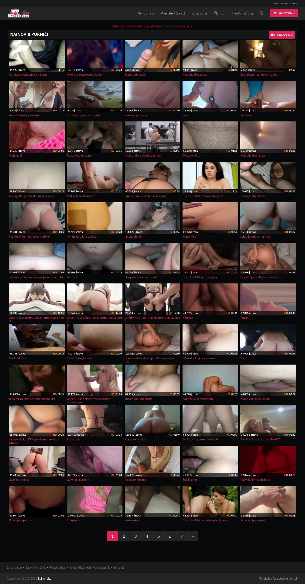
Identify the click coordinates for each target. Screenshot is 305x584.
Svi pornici (146, 13)
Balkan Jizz (44, 578)
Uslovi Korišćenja (35, 567)
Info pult (118, 567)
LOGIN (293, 3)
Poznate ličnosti (173, 13)
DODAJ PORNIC (284, 13)
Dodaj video (14, 567)
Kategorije (199, 13)
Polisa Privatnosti (80, 567)
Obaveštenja (102, 567)
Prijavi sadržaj (57, 567)
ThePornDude (242, 13)
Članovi (219, 13)
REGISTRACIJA (280, 3)
